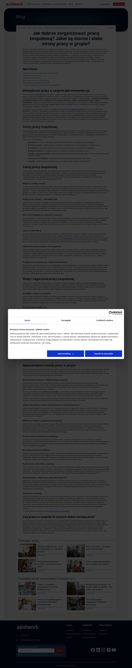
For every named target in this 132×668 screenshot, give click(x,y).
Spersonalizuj (66, 354)
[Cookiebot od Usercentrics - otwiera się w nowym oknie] (111, 313)
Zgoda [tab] (27, 320)
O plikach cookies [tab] (104, 320)
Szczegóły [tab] (66, 320)
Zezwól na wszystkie (103, 354)
